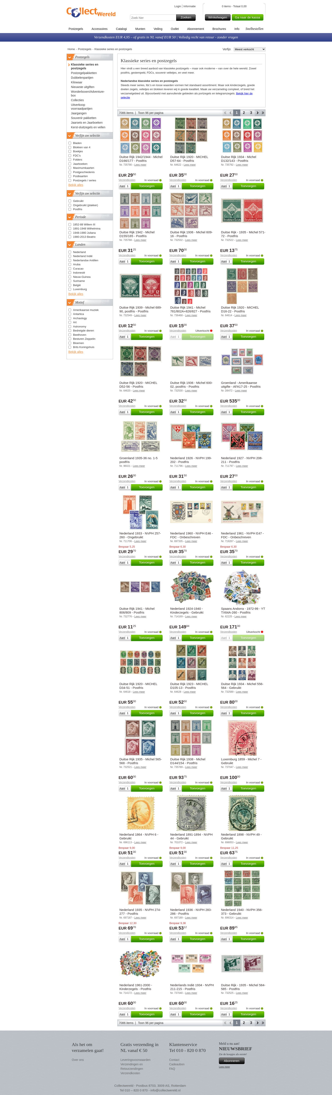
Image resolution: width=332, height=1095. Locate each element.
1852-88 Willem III (84, 224)
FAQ (172, 1068)
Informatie (189, 6)
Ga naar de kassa (248, 17)
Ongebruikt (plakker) (85, 205)
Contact (174, 1059)
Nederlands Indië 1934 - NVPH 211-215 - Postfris (192, 987)
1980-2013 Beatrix (84, 236)
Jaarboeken (80, 163)
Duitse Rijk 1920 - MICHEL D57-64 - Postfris (189, 158)
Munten (140, 29)
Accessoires (99, 29)
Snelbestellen (254, 29)
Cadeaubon (176, 1064)
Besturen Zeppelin (84, 338)
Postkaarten (80, 176)
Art (75, 322)
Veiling (158, 29)
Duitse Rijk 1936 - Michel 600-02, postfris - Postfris (191, 384)
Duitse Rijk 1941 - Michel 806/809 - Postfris (137, 610)
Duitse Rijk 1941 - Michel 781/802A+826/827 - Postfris (190, 309)
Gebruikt (78, 201)
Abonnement (195, 29)
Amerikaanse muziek (86, 310)
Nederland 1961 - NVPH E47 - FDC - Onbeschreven (242, 535)
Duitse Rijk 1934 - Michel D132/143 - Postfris (238, 158)
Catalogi (121, 29)
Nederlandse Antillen (85, 260)
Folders (77, 159)
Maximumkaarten (83, 167)
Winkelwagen (218, 17)
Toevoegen (150, 186)
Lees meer (224, 1067)
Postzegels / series (84, 180)
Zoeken (187, 17)
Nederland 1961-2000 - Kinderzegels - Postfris (135, 987)
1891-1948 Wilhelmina (86, 228)
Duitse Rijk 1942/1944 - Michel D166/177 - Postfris (140, 158)
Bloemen (78, 343)
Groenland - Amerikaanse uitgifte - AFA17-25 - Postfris (241, 384)
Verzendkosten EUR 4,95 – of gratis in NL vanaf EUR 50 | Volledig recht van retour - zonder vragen (166, 37)
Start (225, 112)
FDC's (77, 155)
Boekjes (78, 151)
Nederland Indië (83, 256)
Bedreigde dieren (83, 330)
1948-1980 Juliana (84, 232)
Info (236, 29)
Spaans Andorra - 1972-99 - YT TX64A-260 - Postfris (243, 610)
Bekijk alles (75, 185)
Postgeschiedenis (84, 172)
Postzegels (76, 29)
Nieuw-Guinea (81, 276)
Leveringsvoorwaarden (135, 1059)
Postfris (77, 209)
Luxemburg (80, 289)
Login (177, 6)
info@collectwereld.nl (166, 1090)
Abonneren (233, 1061)
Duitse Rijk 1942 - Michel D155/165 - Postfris (137, 234)
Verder (257, 112)
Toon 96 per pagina (150, 113)
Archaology (80, 318)
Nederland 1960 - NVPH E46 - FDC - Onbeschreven (191, 535)
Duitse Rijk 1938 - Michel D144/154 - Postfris (187, 761)
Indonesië (79, 272)
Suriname (79, 280)
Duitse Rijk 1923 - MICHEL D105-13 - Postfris (189, 685)
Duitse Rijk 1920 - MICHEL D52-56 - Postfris (138, 384)
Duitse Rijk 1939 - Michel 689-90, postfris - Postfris (140, 309)
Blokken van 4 (81, 147)
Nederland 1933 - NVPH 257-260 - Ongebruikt (140, 535)
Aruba (76, 264)
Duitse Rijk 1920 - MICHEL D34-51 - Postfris (138, 685)
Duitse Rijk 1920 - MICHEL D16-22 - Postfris (240, 309)
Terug (230, 112)
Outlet (175, 29)
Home (71, 49)
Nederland (79, 252)
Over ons (78, 1059)
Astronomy (79, 326)
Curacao (78, 268)
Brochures (219, 29)
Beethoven (79, 334)
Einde (263, 112)
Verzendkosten (127, 180)
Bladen (77, 143)
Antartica (78, 314)
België (77, 285)
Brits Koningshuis (83, 347)
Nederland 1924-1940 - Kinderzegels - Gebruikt (186, 610)
